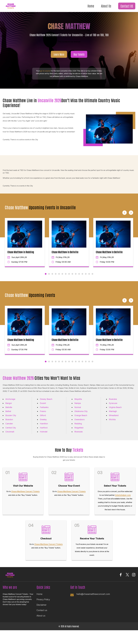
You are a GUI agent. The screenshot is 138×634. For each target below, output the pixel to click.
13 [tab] (86, 276)
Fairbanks (44, 410)
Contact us (42, 614)
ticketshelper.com (123, 498)
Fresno (43, 414)
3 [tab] (52, 276)
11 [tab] (79, 276)
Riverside (78, 434)
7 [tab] (66, 276)
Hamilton (44, 426)
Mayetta (78, 402)
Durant (43, 406)
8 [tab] (69, 276)
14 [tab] (89, 276)
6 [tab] (62, 276)
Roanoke (113, 402)
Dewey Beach (46, 402)
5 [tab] (59, 276)
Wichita (112, 422)
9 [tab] (72, 276)
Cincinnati (9, 434)
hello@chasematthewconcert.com (93, 598)
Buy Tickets (79, 57)
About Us (105, 6)
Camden (9, 426)
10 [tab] (76, 276)
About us (41, 619)
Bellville (8, 410)
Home (90, 6)
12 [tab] (82, 276)
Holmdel (43, 434)
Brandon (9, 422)
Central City (10, 430)
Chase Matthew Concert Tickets (25, 495)
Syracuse (113, 406)
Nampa (77, 406)
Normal (77, 410)
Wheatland (113, 418)
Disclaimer (41, 608)
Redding (78, 426)
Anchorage (10, 402)
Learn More (59, 57)
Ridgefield (78, 430)
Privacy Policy (43, 603)
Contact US (126, 6)
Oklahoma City (81, 414)
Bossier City (10, 418)
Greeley (43, 422)
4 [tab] (55, 276)
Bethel (8, 414)
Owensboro (79, 422)
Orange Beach (80, 418)
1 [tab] (45, 276)
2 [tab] (49, 276)
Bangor (8, 406)
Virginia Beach (115, 410)
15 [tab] (92, 276)
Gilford (43, 418)
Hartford (43, 430)
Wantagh (113, 414)
